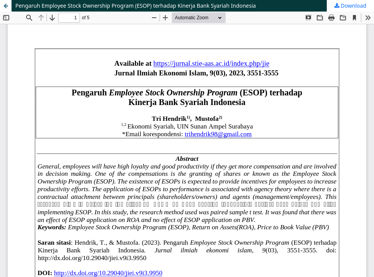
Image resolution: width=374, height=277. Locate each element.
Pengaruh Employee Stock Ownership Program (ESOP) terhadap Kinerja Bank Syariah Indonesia (135, 5)
